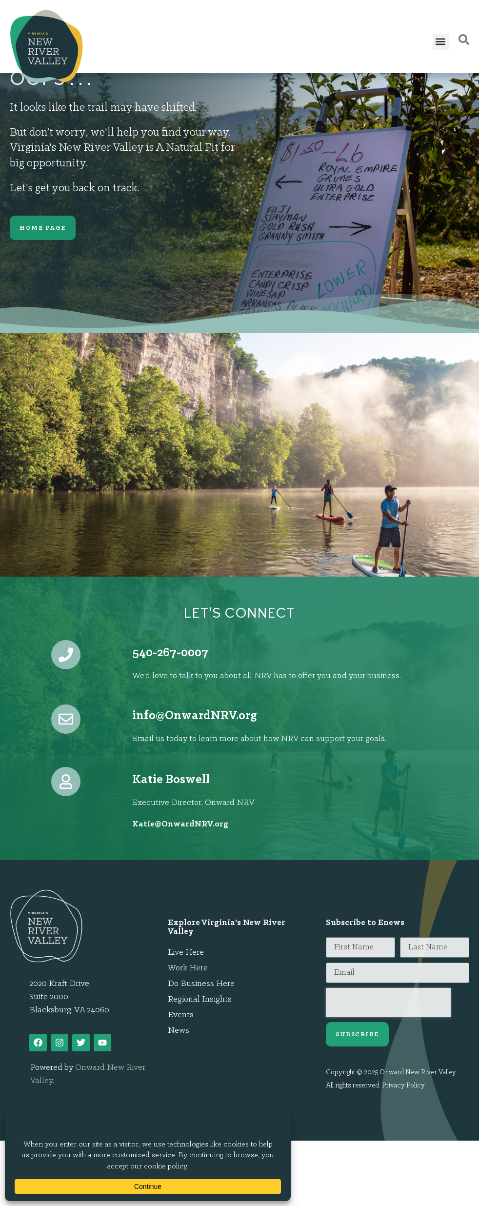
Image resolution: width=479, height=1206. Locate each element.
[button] (441, 42)
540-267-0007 (170, 653)
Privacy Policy (403, 1085)
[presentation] (388, 1002)
